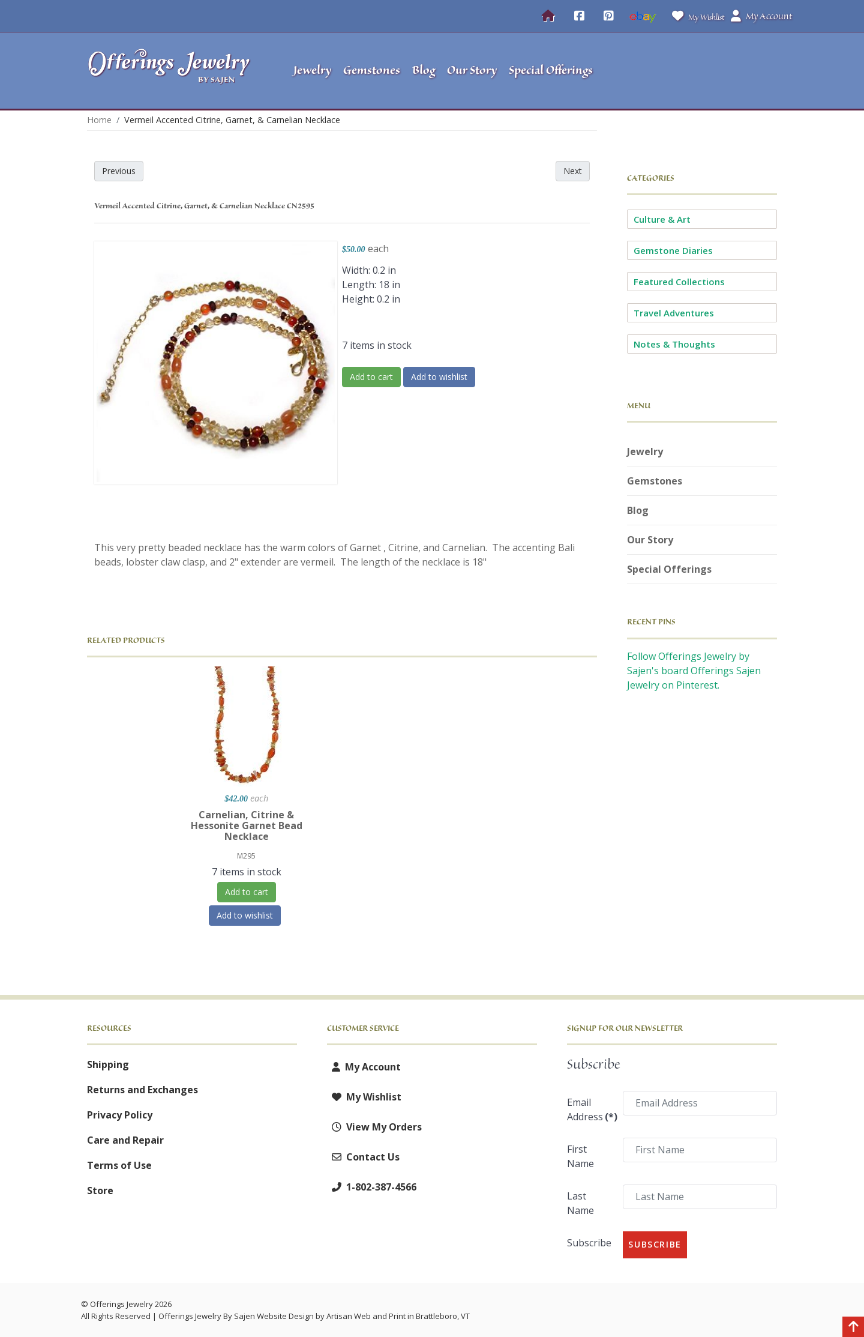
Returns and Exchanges (142, 1089)
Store (100, 1190)
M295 (246, 856)
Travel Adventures (674, 313)
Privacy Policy (119, 1114)
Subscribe (589, 1242)
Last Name (580, 1203)
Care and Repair (125, 1140)
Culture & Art (662, 219)
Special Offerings (669, 569)
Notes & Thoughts (674, 344)
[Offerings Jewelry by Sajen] (173, 70)
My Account (364, 1066)
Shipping (108, 1064)
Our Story (650, 539)
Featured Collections (679, 282)
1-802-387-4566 (371, 1187)
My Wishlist (695, 15)
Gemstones (654, 480)
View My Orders (374, 1126)
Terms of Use (119, 1165)
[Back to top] (853, 1328)
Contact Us (363, 1156)
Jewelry (645, 451)
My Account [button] (761, 16)
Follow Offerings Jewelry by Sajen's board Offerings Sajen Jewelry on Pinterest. (694, 671)
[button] (702, 70)
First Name (580, 1156)
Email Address (591, 1109)
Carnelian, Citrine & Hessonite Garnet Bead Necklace (246, 825)
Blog (638, 510)
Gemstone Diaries (673, 250)
